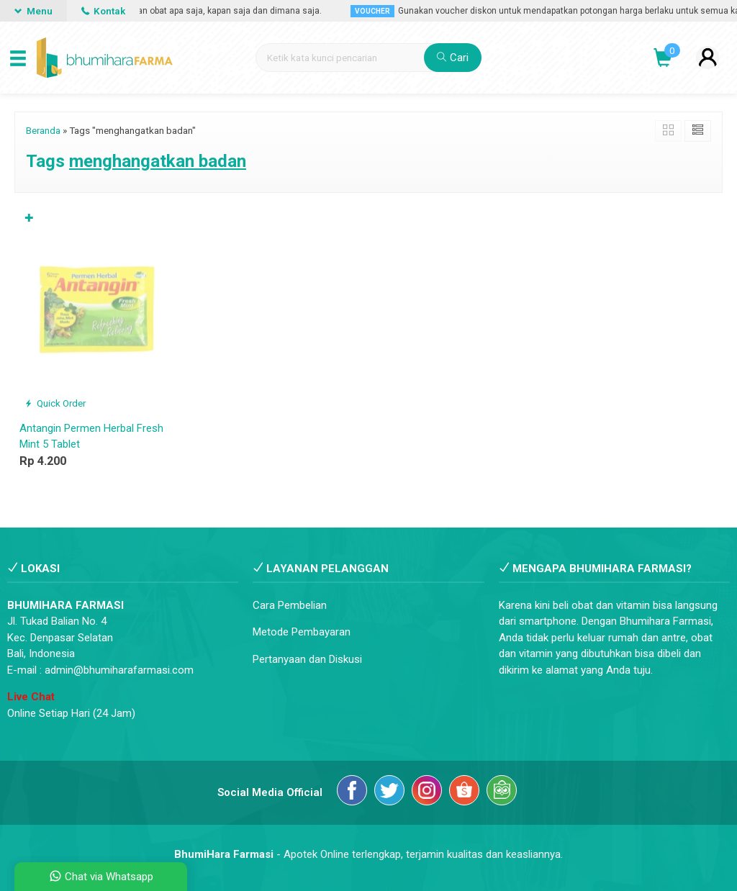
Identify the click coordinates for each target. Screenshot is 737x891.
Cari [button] (453, 57)
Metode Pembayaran (302, 631)
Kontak (103, 11)
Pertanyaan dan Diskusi (307, 659)
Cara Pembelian (290, 605)
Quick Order (55, 403)
